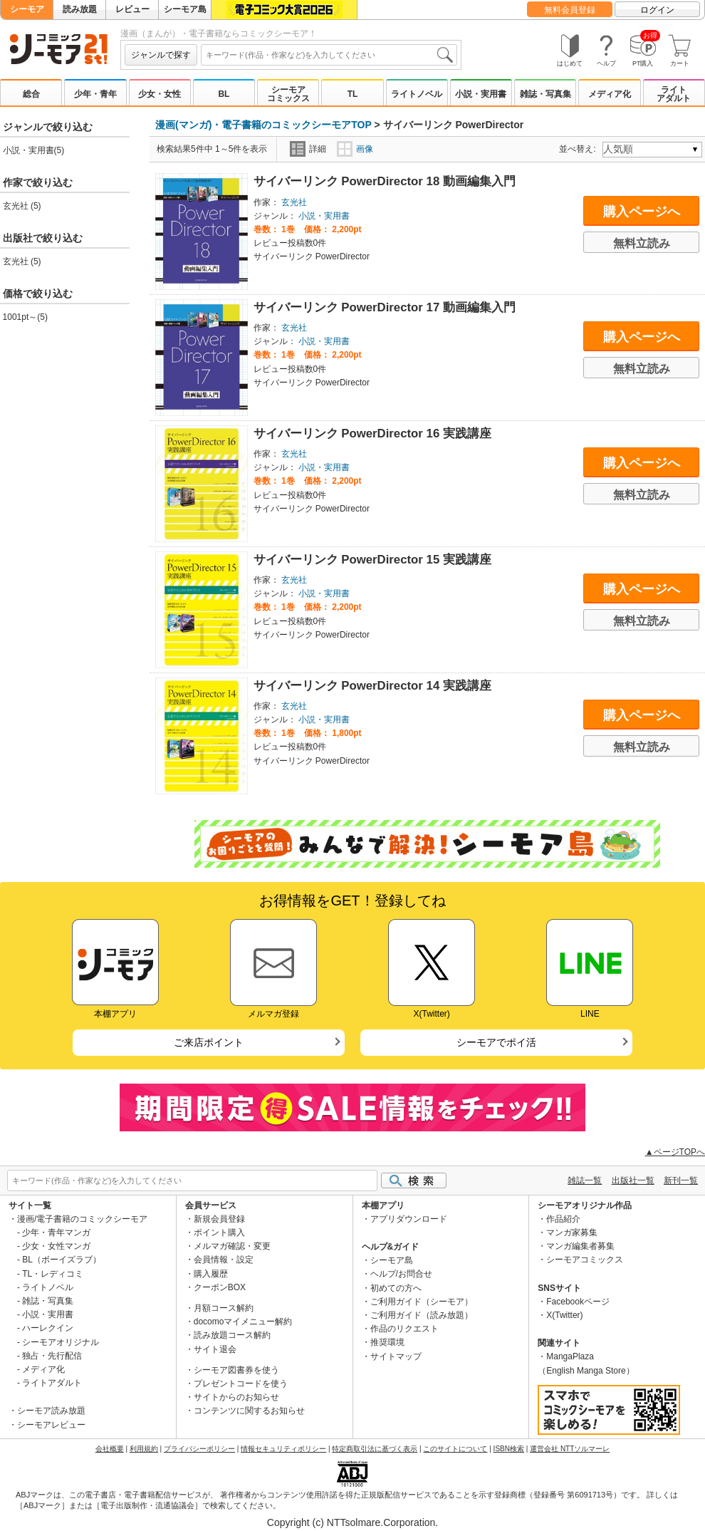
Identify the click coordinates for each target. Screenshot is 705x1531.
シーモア (27, 9)
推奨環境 (387, 1342)
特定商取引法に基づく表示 (374, 1449)
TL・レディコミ (52, 1274)
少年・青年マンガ (56, 1232)
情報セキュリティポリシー (283, 1449)
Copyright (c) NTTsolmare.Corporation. (352, 1522)
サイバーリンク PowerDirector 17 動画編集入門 (385, 307)
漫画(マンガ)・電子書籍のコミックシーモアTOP (263, 124)
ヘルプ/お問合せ (401, 1274)
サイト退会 (215, 1349)
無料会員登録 (569, 10)
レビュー (132, 9)
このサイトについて (455, 1449)
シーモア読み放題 (51, 1411)
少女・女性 (159, 94)
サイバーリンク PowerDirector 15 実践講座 (372, 559)
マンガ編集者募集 (580, 1246)
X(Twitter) (564, 1315)
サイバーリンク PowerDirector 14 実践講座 (372, 685)
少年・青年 (95, 94)
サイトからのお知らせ (236, 1397)
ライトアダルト (674, 94)
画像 (355, 149)
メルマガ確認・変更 (232, 1246)
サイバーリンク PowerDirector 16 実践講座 (372, 433)
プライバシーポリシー (199, 1449)
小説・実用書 (480, 94)
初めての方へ (396, 1288)
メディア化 (609, 94)
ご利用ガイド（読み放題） (421, 1315)
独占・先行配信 (52, 1356)
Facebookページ (578, 1302)
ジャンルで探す (161, 55)
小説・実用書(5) (34, 150)
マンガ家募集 (571, 1232)
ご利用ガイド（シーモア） (421, 1302)
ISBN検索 (509, 1449)
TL (353, 94)
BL (223, 94)
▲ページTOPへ (675, 1152)
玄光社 (294, 202)
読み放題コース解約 (232, 1335)
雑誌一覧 (585, 1180)
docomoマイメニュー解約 (243, 1322)
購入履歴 (211, 1274)
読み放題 (80, 9)
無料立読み (641, 243)
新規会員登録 (219, 1219)
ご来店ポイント (209, 1042)
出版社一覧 (633, 1180)
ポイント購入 (219, 1232)
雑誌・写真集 (545, 94)
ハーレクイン (47, 1328)
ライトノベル (416, 94)
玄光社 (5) (22, 206)
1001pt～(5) (25, 317)
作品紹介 (563, 1219)
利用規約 (144, 1449)
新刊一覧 (681, 1180)
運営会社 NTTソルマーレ (570, 1449)
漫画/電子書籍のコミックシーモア (82, 1219)
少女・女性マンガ (56, 1246)
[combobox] (329, 55)
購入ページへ (641, 211)
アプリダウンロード (408, 1219)
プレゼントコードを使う (241, 1384)
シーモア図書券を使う (236, 1370)
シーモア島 (185, 9)
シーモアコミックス (288, 94)
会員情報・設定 (224, 1260)
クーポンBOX (220, 1287)
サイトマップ (396, 1356)
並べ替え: (579, 149)
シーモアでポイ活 (496, 1042)
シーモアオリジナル (60, 1342)
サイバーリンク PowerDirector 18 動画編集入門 (385, 181)
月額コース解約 (224, 1308)
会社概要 (109, 1449)
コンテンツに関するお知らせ (249, 1411)
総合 (31, 94)
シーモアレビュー (51, 1425)
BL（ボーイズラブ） (61, 1260)
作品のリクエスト (404, 1329)
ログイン (657, 10)
